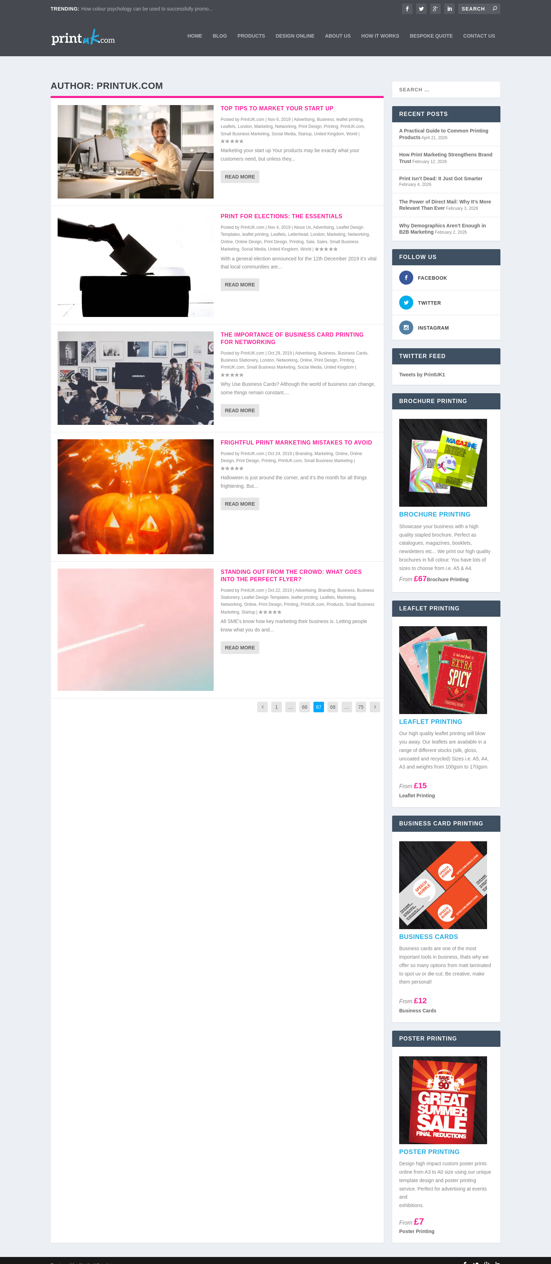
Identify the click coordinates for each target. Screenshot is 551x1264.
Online (227, 232)
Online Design (248, 232)
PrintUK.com (252, 110)
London (245, 117)
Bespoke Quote (431, 37)
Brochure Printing (448, 570)
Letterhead (298, 224)
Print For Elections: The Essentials (281, 207)
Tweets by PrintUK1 (422, 365)
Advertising (304, 110)
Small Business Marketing (245, 124)
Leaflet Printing (417, 786)
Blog (220, 37)
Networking (285, 117)
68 (333, 697)
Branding (303, 444)
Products (251, 37)
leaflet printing (349, 110)
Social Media (284, 124)
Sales (322, 232)
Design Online (295, 37)
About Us (338, 37)
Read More (240, 167)
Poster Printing (416, 1222)
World (351, 124)
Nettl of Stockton (97, 1255)
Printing (331, 117)
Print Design (309, 117)
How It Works (380, 37)
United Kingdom (329, 124)
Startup (305, 124)
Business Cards (352, 343)
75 (361, 697)
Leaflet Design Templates (265, 587)
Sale (310, 232)
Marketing (263, 117)
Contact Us (479, 37)
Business (325, 110)
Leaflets (228, 117)
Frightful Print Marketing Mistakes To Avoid (296, 433)
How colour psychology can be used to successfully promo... (147, 9)
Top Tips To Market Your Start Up (277, 99)
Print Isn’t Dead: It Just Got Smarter (440, 169)
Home (194, 37)
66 (304, 697)
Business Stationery (239, 350)
